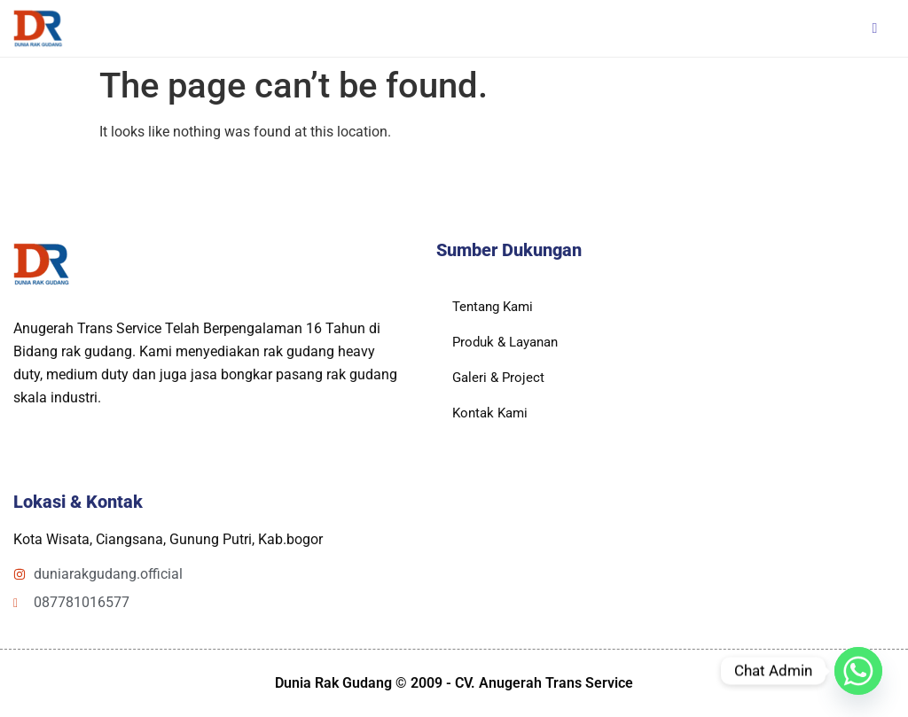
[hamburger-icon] (875, 28)
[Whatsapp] (858, 671)
